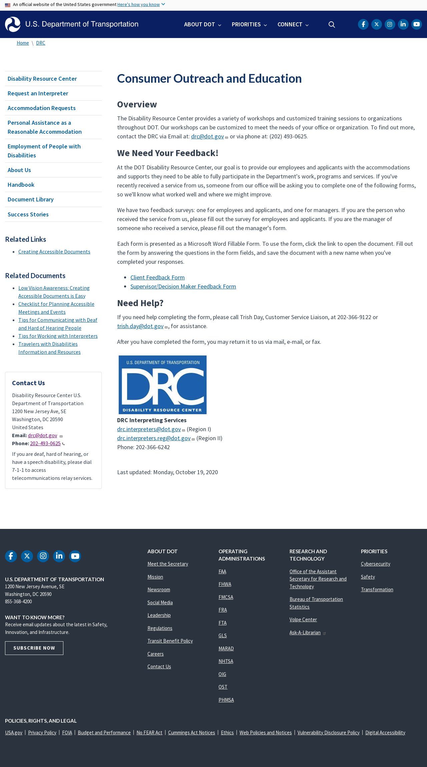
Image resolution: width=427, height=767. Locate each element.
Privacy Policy (42, 732)
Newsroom (158, 589)
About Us (19, 170)
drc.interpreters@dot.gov (151, 429)
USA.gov (13, 732)
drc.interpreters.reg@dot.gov (156, 438)
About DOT (199, 24)
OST (223, 687)
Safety (368, 577)
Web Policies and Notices (266, 732)
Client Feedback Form (157, 277)
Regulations (159, 628)
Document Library (31, 199)
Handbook (21, 184)
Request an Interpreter (38, 93)
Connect (290, 24)
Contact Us (159, 666)
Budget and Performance (104, 732)
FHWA (225, 584)
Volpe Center (303, 619)
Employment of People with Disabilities (44, 150)
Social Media (160, 602)
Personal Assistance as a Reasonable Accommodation (45, 127)
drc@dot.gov (45, 435)
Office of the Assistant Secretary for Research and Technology (318, 579)
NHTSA (226, 661)
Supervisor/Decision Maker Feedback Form (183, 286)
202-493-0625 (47, 443)
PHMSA (226, 700)
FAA (222, 571)
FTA (223, 623)
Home (23, 43)
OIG (222, 674)
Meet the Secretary (167, 564)
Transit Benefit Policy (170, 641)
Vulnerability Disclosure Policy (329, 732)
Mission (155, 577)
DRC (40, 43)
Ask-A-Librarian (308, 632)
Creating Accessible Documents (54, 251)
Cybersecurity (375, 564)
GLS (223, 635)
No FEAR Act (149, 732)
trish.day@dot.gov (142, 326)
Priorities (246, 24)
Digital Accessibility (385, 732)
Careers (155, 654)
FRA (223, 610)
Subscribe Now (34, 648)
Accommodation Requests (42, 108)
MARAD (226, 648)
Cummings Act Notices (191, 732)
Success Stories (28, 214)
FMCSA (226, 597)
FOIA (67, 732)
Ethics (227, 732)
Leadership (159, 615)
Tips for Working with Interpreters (58, 335)
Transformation (377, 589)
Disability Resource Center (42, 78)
